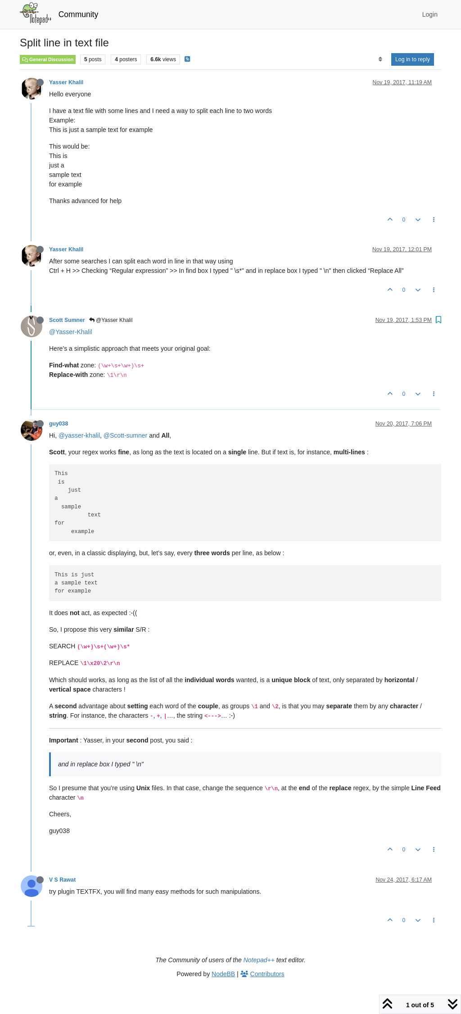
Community (79, 14)
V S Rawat (62, 880)
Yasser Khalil (66, 82)
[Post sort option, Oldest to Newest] (380, 59)
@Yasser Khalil (111, 320)
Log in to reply (412, 59)
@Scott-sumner (125, 435)
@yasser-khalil (79, 435)
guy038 (58, 424)
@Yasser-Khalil (70, 331)
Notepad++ (259, 960)
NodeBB (223, 974)
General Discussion (47, 59)
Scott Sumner (67, 320)
